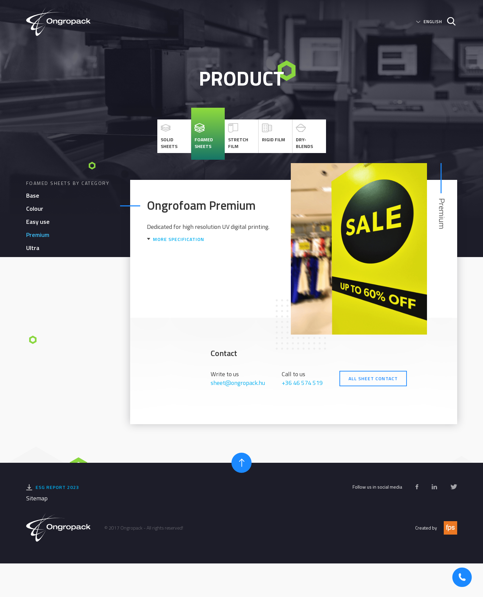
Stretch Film (238, 136)
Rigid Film (273, 133)
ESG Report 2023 (57, 487)
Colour (34, 208)
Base (32, 195)
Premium (37, 234)
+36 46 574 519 (302, 382)
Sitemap (37, 498)
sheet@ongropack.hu (238, 382)
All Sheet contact (373, 378)
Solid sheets (169, 136)
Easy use (38, 221)
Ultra (32, 247)
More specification (178, 239)
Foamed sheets (204, 136)
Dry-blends (304, 136)
